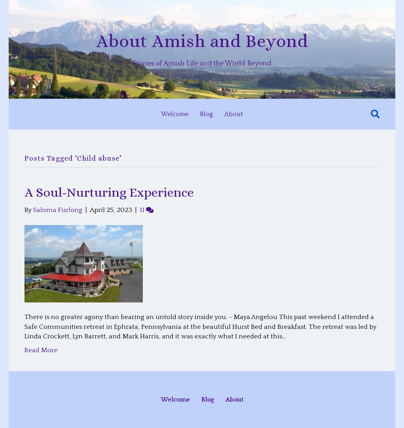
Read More (41, 350)
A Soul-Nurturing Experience (109, 192)
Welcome (175, 114)
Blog (206, 114)
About (233, 114)
